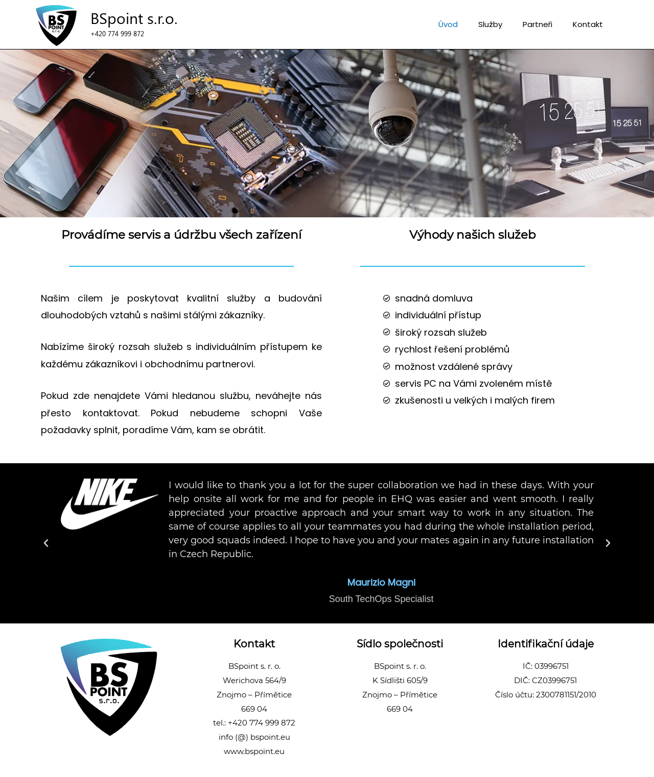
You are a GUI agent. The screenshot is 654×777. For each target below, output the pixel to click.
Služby (490, 24)
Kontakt (588, 24)
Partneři (537, 24)
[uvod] (56, 25)
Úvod (448, 24)
